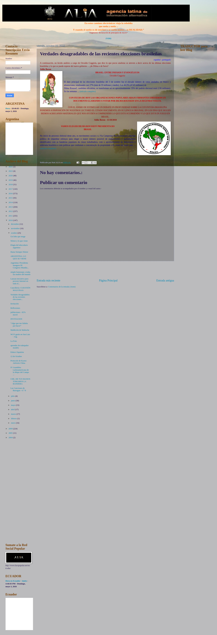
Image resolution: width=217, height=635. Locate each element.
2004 (11, 437)
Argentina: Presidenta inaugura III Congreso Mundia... (19, 265)
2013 (11, 207)
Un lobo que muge (17, 236)
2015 (11, 198)
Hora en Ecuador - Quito (16, 581)
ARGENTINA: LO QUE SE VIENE (18, 257)
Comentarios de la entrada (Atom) (62, 287)
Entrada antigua (165, 280)
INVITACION (16, 319)
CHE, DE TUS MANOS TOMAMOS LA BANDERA (20, 381)
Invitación (14, 304)
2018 (11, 184)
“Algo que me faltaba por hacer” (19, 324)
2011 (11, 216)
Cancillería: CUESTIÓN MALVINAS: (20, 289)
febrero (14, 418)
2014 (11, 202)
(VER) (108, 38)
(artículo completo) (87, 91)
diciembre (15, 224)
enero (13, 423)
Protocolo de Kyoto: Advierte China (18, 362)
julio (13, 396)
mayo (13, 405)
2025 (11, 167)
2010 (11, 220)
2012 (11, 211)
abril (13, 409)
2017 (11, 189)
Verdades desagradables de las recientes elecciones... (20, 297)
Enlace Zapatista (17, 352)
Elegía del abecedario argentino (19, 246)
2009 (11, 429)
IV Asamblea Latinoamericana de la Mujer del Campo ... (19, 371)
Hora (7, 108)
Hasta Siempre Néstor (19, 252)
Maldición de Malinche (19, 330)
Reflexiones (15, 308)
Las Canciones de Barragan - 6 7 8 (18, 389)
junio (13, 401)
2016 (11, 193)
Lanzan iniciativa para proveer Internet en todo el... (19, 281)
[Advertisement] (105, 270)
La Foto (13, 341)
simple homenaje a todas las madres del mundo (20, 273)
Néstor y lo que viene (19, 241)
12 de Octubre (16, 356)
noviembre (15, 228)
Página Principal (108, 280)
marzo (13, 414)
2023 (11, 171)
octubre (14, 233)
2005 (11, 433)
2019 (11, 180)
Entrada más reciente (48, 280)
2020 (11, 176)
